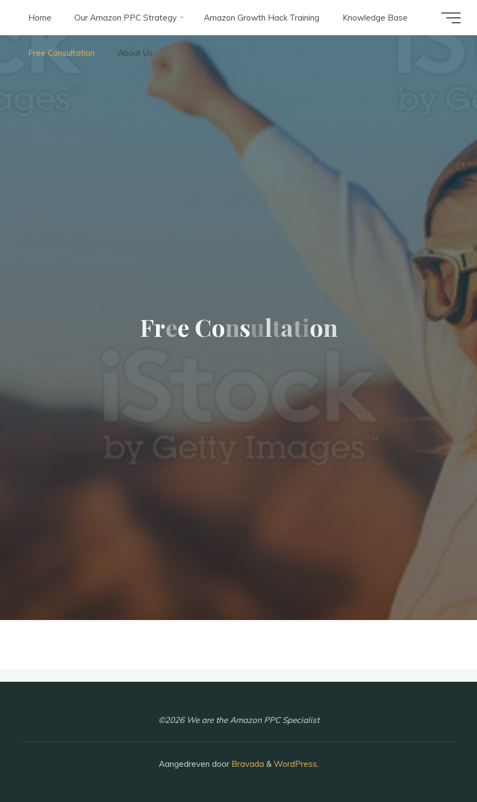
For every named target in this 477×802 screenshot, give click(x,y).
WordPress (295, 764)
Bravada (246, 764)
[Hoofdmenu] (451, 17)
